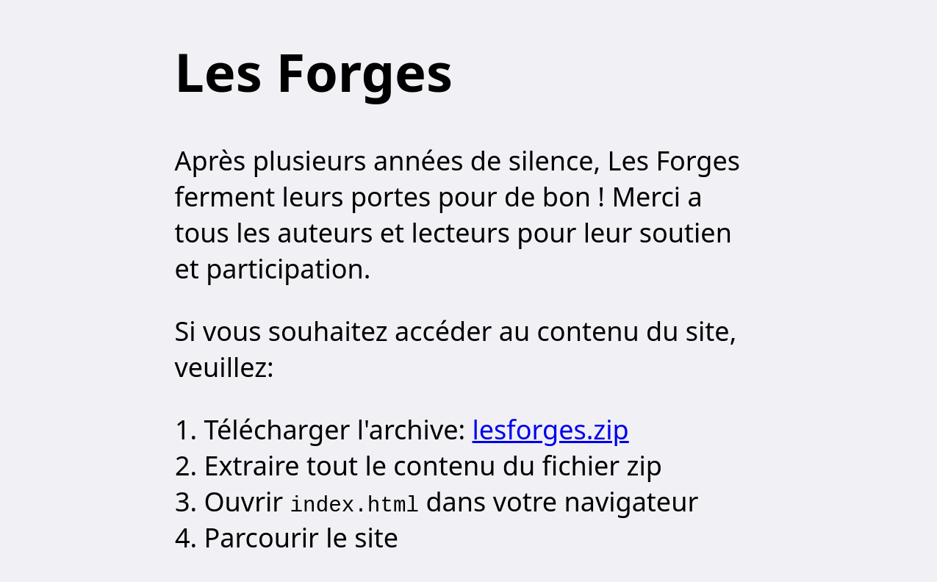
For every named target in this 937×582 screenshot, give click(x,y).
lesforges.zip (551, 430)
